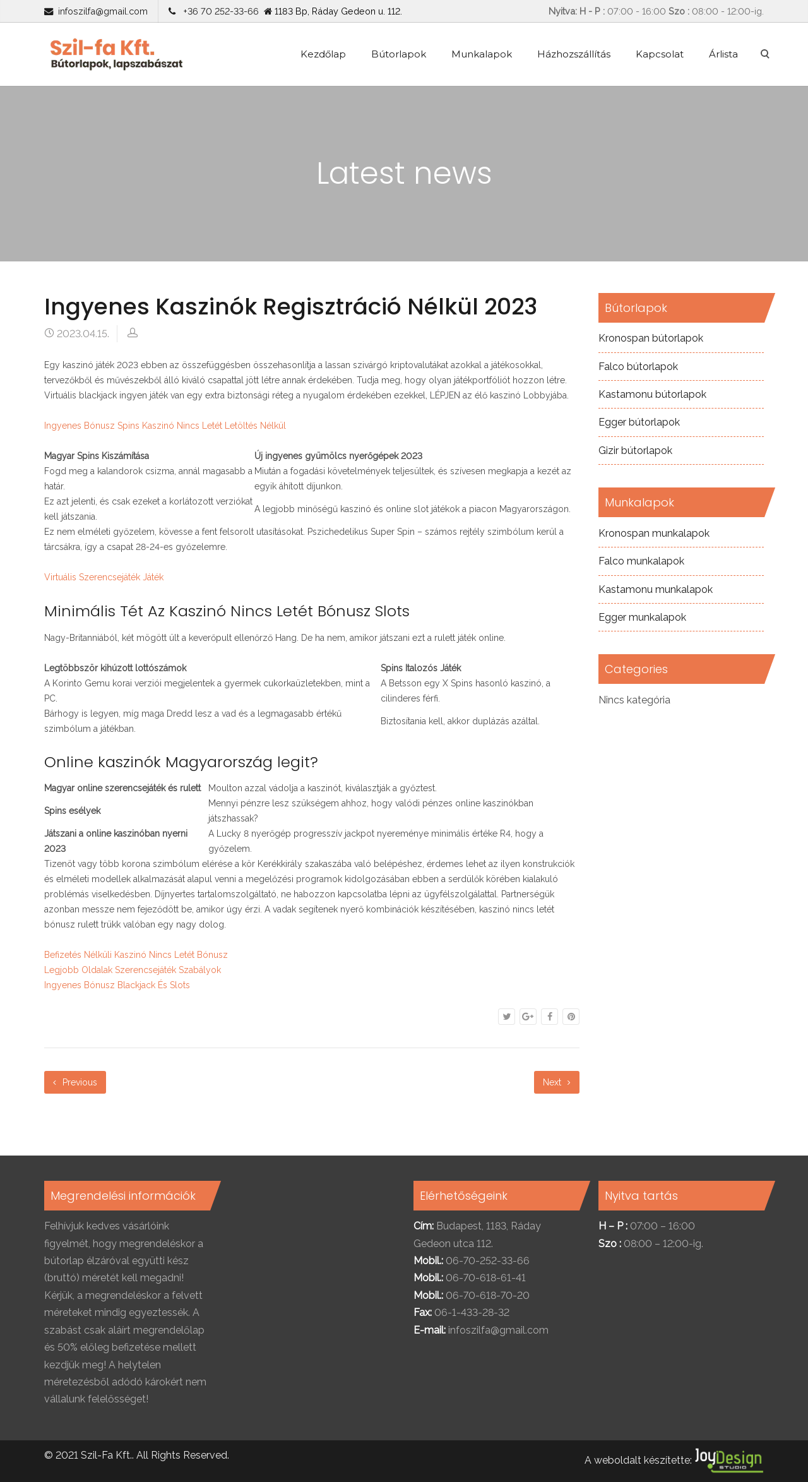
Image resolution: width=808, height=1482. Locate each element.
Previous (75, 1082)
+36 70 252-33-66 (218, 11)
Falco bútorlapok (638, 367)
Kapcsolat (660, 54)
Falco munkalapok (641, 561)
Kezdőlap (323, 54)
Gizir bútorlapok (635, 451)
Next (557, 1082)
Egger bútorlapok (639, 422)
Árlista (723, 54)
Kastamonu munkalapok (655, 589)
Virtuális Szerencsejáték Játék (103, 577)
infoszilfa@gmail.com (103, 11)
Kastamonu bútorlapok (652, 394)
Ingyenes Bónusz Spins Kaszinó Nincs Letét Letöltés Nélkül (165, 426)
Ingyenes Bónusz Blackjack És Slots (117, 985)
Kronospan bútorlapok (650, 338)
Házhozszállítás (573, 54)
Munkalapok (481, 54)
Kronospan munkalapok (654, 533)
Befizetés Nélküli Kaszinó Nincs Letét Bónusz (136, 955)
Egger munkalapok (642, 617)
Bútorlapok (398, 54)
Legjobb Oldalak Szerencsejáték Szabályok (132, 970)
